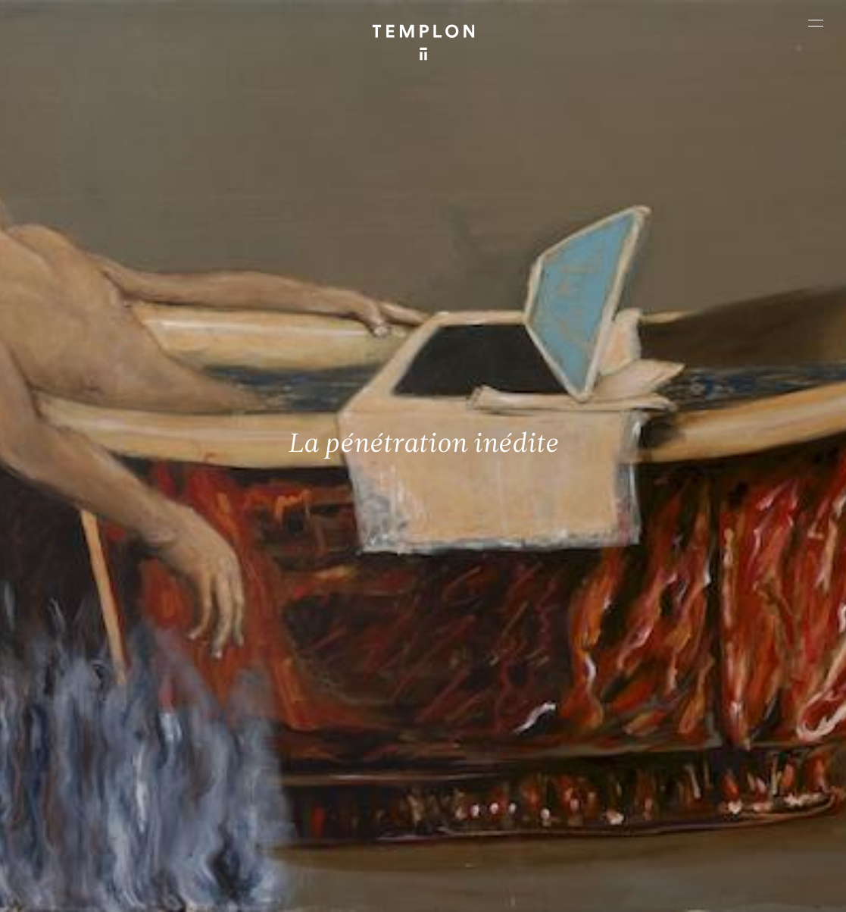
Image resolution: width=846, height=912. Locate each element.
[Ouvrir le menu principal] (815, 22)
